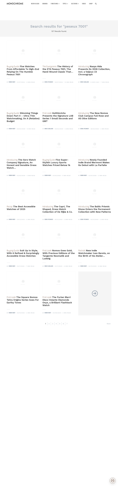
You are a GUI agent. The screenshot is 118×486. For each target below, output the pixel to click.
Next (108, 324)
